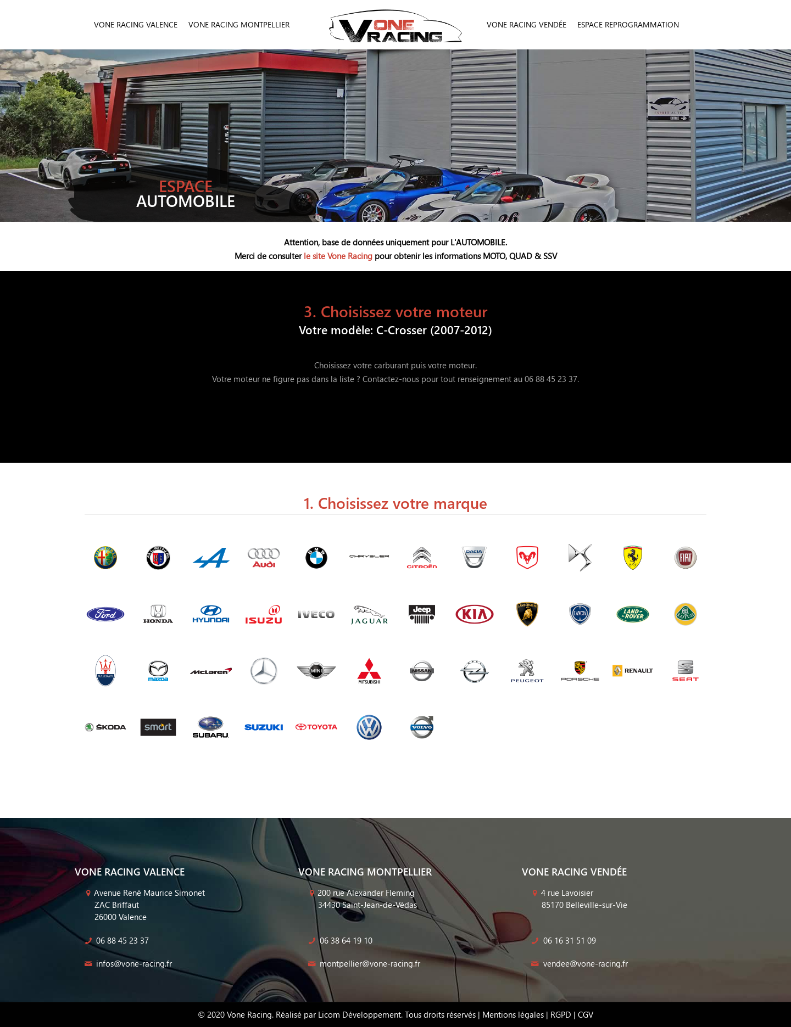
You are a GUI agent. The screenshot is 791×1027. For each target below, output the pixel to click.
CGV (585, 1014)
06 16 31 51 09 (563, 940)
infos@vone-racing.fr (127, 963)
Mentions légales (513, 1014)
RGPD (560, 1014)
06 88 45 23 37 (115, 940)
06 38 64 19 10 (339, 940)
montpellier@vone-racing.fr (363, 963)
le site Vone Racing (338, 255)
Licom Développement (359, 1014)
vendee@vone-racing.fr (579, 963)
